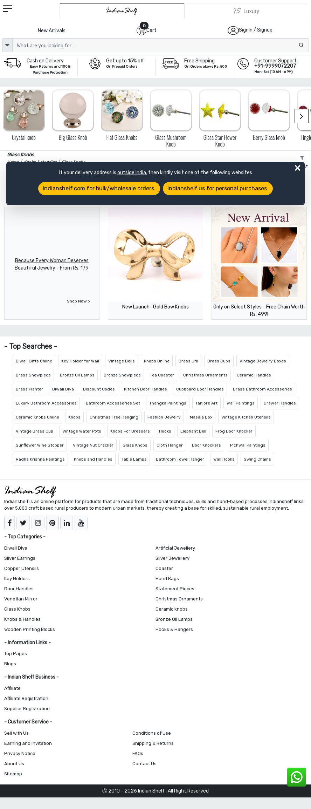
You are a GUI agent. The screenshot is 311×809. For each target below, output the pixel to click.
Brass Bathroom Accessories (262, 389)
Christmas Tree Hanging (114, 417)
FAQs (137, 753)
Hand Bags (167, 578)
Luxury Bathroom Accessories (46, 403)
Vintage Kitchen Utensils (246, 417)
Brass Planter (29, 389)
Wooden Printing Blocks (29, 629)
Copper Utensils (21, 568)
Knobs (74, 417)
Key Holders (17, 578)
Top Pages (15, 653)
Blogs (10, 663)
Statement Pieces (175, 588)
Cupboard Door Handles (200, 389)
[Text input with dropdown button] (160, 45)
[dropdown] (7, 45)
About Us (14, 763)
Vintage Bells (121, 361)
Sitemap (13, 773)
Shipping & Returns (153, 743)
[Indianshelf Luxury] (246, 11)
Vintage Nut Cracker (93, 445)
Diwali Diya (63, 389)
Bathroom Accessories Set (113, 403)
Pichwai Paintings (247, 445)
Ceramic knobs (172, 609)
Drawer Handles (280, 403)
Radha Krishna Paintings (40, 459)
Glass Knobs (135, 445)
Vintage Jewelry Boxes (263, 361)
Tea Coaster (162, 375)
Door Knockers (206, 445)
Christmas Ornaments (205, 375)
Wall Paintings (241, 403)
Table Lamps (134, 459)
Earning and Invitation (28, 743)
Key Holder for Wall (80, 361)
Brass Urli (188, 361)
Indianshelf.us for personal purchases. (217, 188)
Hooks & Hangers (174, 629)
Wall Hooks (224, 459)
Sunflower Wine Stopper (40, 445)
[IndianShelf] (122, 11)
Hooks (165, 431)
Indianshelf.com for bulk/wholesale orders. (99, 188)
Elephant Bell (193, 431)
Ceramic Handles (254, 375)
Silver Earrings (19, 558)
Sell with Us (16, 733)
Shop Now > (78, 301)
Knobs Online (157, 361)
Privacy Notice (19, 753)
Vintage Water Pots (81, 431)
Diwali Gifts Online (34, 361)
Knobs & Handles (22, 619)
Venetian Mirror (20, 598)
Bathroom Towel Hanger (180, 459)
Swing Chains (257, 459)
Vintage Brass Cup (34, 431)
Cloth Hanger (170, 445)
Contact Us (144, 763)
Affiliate (12, 688)
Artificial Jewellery (175, 548)
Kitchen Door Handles (145, 389)
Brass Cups (218, 361)
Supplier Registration (27, 708)
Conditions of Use (151, 733)
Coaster (164, 568)
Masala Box (201, 417)
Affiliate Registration (26, 698)
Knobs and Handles (93, 459)
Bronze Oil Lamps (77, 375)
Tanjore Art (206, 403)
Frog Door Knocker (234, 431)
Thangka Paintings (167, 403)
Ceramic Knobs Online (37, 417)
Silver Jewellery (172, 558)
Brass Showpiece (33, 375)
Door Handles (19, 588)
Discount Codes (99, 389)
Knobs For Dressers (130, 431)
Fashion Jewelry (164, 417)
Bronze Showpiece (122, 375)
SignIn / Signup (255, 30)
